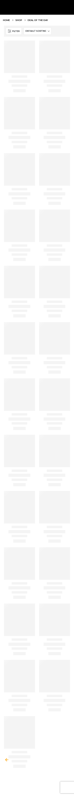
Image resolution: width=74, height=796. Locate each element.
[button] (14, 31)
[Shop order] (37, 31)
